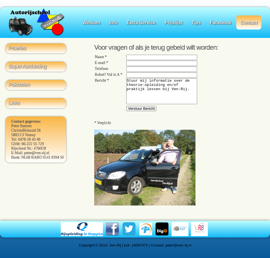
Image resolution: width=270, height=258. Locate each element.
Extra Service (141, 22)
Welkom (91, 22)
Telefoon (101, 69)
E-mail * (101, 63)
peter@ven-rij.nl (37, 153)
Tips (196, 22)
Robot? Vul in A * (108, 74)
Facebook (220, 22)
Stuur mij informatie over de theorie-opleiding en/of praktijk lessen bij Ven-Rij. (161, 93)
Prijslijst (174, 22)
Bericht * (102, 80)
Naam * (101, 57)
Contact (248, 22)
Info (113, 22)
